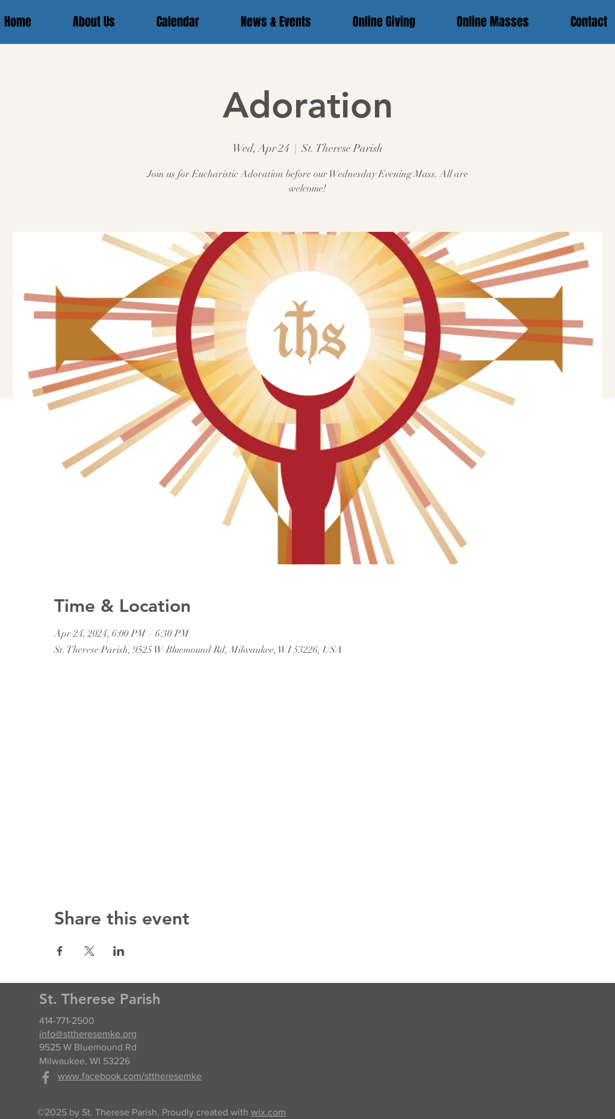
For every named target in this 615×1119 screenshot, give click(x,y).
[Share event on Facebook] (60, 951)
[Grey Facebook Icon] (45, 1077)
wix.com (268, 1112)
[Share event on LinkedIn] (119, 951)
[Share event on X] (89, 951)
